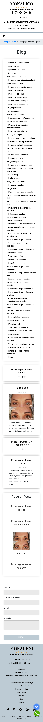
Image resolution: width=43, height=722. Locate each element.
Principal (6, 42)
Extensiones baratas (16, 214)
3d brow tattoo (14, 73)
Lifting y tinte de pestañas (18, 317)
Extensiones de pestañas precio (21, 249)
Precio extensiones (16, 320)
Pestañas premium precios (19, 347)
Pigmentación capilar (16, 182)
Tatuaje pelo (21, 388)
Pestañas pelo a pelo (16, 263)
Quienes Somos (21, 672)
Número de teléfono (12, 598)
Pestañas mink (14, 324)
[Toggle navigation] (38, 36)
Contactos (22, 669)
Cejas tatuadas (14, 111)
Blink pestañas (14, 334)
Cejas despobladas (16, 161)
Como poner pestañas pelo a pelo (21, 344)
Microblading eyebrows (17, 131)
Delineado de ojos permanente (20, 192)
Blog (14, 42)
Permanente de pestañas (18, 260)
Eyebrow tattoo (14, 178)
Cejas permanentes (16, 185)
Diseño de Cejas (21, 689)
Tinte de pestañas (15, 256)
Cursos (21, 17)
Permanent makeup (16, 158)
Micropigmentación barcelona (20, 87)
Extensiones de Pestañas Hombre (21, 686)
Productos (21, 696)
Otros (10, 357)
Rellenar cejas (14, 175)
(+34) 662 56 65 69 (21, 659)
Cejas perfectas (14, 108)
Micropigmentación (16, 115)
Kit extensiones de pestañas (19, 279)
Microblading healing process (20, 145)
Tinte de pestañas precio (18, 327)
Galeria (21, 702)
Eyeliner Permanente (16, 70)
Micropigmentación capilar (18, 104)
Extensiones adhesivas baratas (20, 331)
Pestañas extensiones (17, 253)
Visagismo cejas (15, 135)
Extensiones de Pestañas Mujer (21, 683)
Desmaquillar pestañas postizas (21, 118)
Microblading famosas (17, 90)
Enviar (21, 637)
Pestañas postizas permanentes (21, 224)
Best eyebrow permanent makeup (21, 138)
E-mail (6, 608)
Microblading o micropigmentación (22, 80)
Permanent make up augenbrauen (21, 141)
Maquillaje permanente (17, 77)
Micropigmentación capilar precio (21, 443)
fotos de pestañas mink (17, 121)
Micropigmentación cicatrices (20, 165)
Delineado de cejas (16, 94)
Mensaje (7, 618)
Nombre (7, 588)
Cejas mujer (13, 188)
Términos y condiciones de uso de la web (21, 676)
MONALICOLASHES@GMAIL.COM (21, 663)
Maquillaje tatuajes (15, 83)
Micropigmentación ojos (18, 101)
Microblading (13, 66)
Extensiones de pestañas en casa (21, 289)
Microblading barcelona (17, 97)
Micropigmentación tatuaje (18, 155)
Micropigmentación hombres (21, 371)
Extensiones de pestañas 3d (19, 240)
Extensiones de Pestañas (18, 63)
